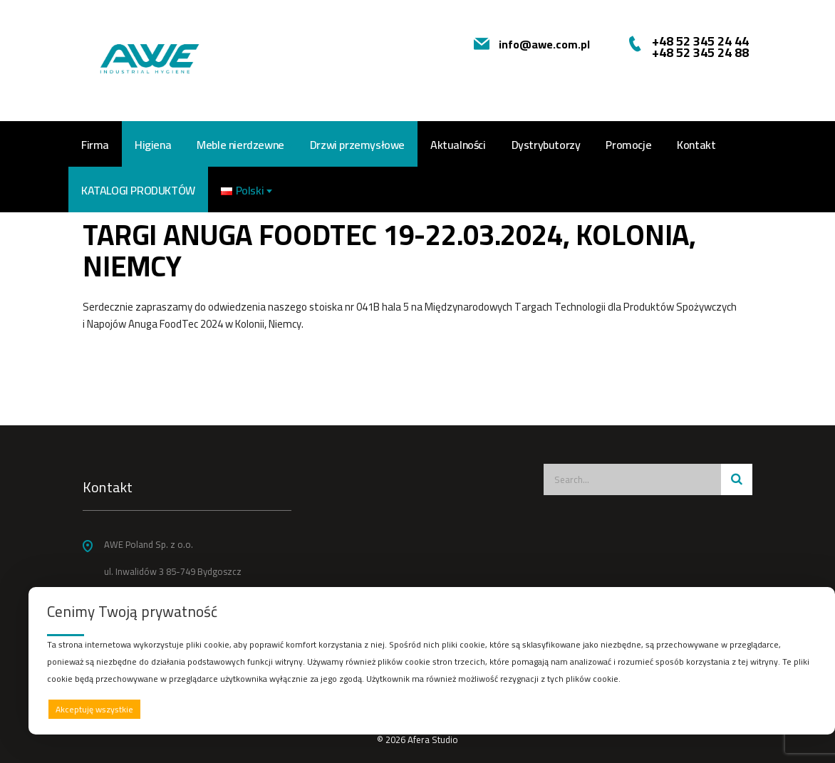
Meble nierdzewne (240, 144)
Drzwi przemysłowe (357, 144)
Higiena (153, 144)
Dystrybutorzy (546, 144)
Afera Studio (433, 739)
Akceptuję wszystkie (94, 709)
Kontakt (696, 144)
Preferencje (786, 708)
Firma (95, 144)
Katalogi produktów (138, 190)
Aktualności (458, 144)
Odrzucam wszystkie (449, 709)
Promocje (628, 144)
